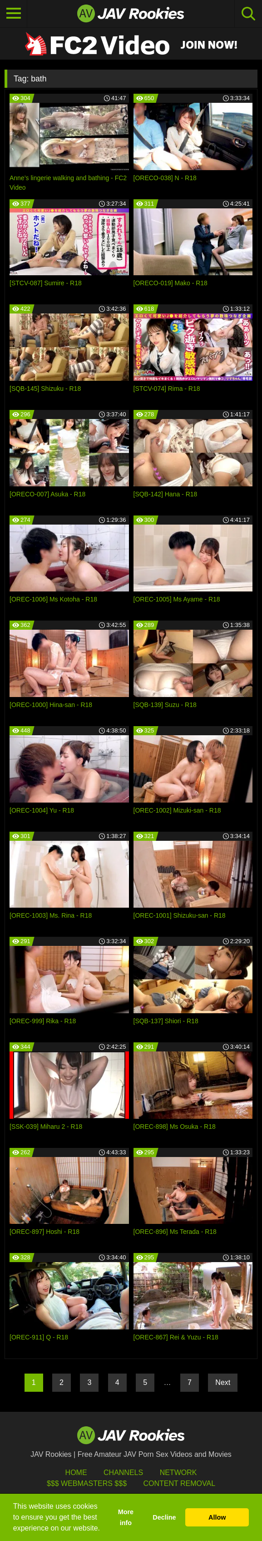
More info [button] (125, 1517)
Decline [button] (164, 1517)
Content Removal (179, 1483)
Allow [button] (217, 1517)
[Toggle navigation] (13, 13)
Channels (123, 1472)
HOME (76, 1472)
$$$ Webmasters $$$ (87, 1483)
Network (178, 1472)
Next (222, 1382)
